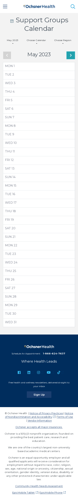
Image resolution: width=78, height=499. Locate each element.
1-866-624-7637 (54, 353)
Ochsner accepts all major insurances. (39, 426)
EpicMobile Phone (51, 492)
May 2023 (12, 40)
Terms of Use (65, 416)
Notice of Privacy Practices (46, 413)
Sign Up (42, 394)
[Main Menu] (5, 6)
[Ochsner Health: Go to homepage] (39, 6)
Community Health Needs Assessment (39, 486)
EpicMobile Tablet (23, 492)
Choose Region (62, 40)
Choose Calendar (36, 40)
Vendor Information (40, 420)
